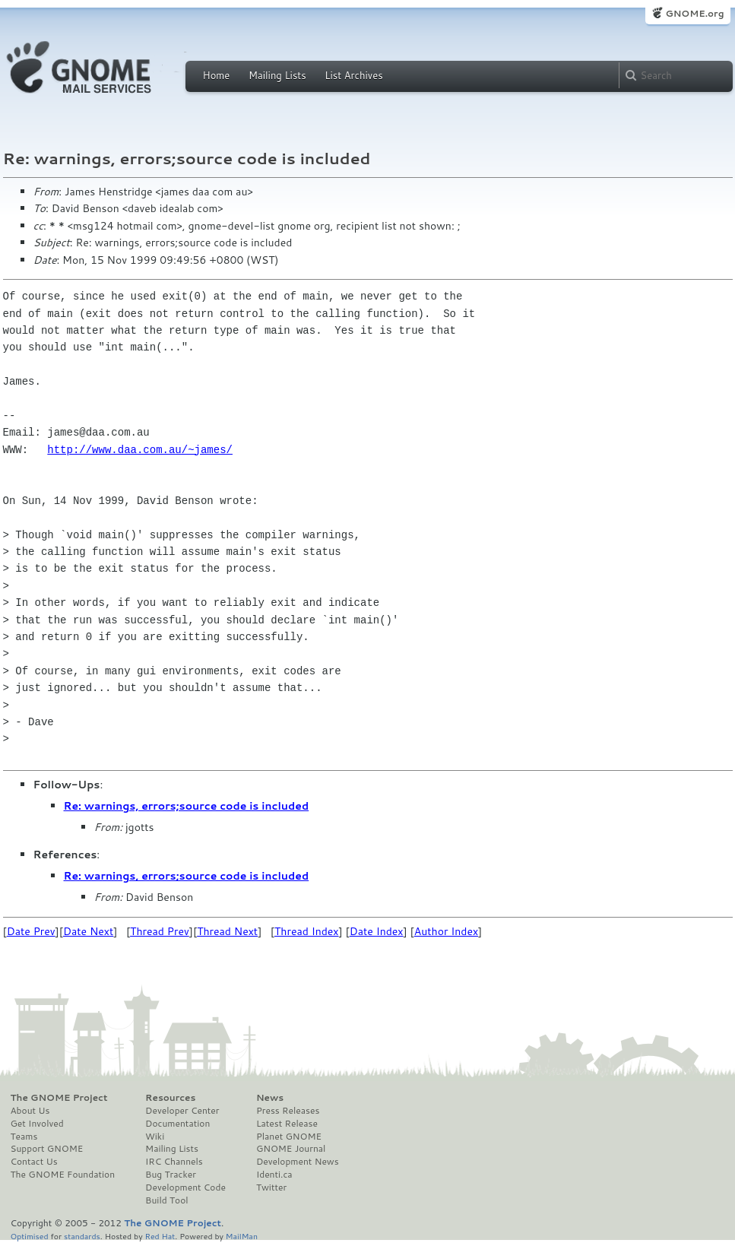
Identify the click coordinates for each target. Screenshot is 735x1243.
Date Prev (31, 931)
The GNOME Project (59, 1098)
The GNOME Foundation (63, 1174)
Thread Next (227, 931)
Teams (24, 1136)
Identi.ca (274, 1174)
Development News (297, 1162)
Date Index (377, 931)
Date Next (88, 931)
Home (216, 75)
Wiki (154, 1136)
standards (82, 1235)
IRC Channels (174, 1162)
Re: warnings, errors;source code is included (186, 805)
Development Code (185, 1187)
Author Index (446, 931)
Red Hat (159, 1235)
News (270, 1098)
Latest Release (287, 1124)
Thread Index (306, 931)
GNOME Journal (291, 1149)
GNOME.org (694, 13)
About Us (30, 1111)
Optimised (30, 1235)
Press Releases (287, 1111)
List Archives (353, 75)
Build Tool (166, 1200)
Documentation (177, 1124)
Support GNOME (47, 1149)
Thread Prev (159, 931)
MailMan (242, 1235)
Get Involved (37, 1124)
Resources (170, 1098)
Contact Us (34, 1162)
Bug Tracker (170, 1174)
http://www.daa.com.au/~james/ (140, 449)
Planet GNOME (289, 1136)
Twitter (271, 1187)
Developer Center (182, 1111)
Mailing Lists (277, 75)
